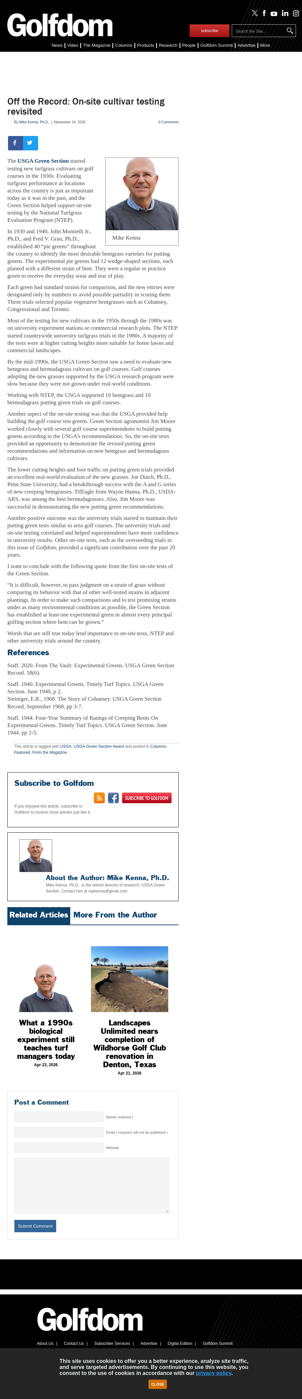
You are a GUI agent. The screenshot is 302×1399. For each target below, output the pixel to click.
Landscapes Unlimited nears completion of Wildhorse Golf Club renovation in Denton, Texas (129, 1043)
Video (72, 45)
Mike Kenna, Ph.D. (34, 122)
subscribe (209, 30)
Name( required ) (119, 1117)
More (265, 45)
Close (158, 1384)
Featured (22, 752)
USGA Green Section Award (99, 746)
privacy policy (213, 1373)
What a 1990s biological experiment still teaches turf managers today (46, 1039)
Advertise (246, 45)
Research (168, 45)
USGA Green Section (43, 161)
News (57, 45)
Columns (123, 45)
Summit (216, 45)
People (189, 45)
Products (145, 45)
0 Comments (168, 122)
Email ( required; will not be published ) (137, 1132)
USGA (66, 746)
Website (112, 1148)
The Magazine (96, 45)
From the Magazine (49, 752)
